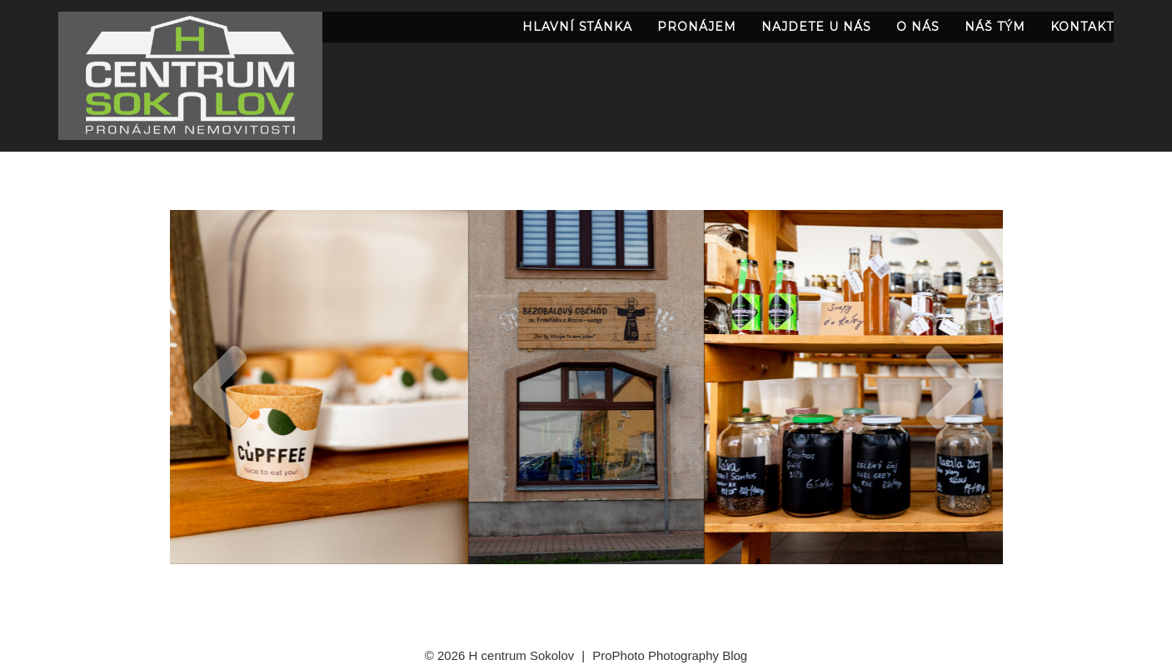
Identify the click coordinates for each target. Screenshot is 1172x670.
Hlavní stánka (577, 26)
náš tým (995, 26)
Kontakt (1082, 26)
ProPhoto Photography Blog (669, 655)
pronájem (696, 26)
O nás (918, 26)
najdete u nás (816, 26)
